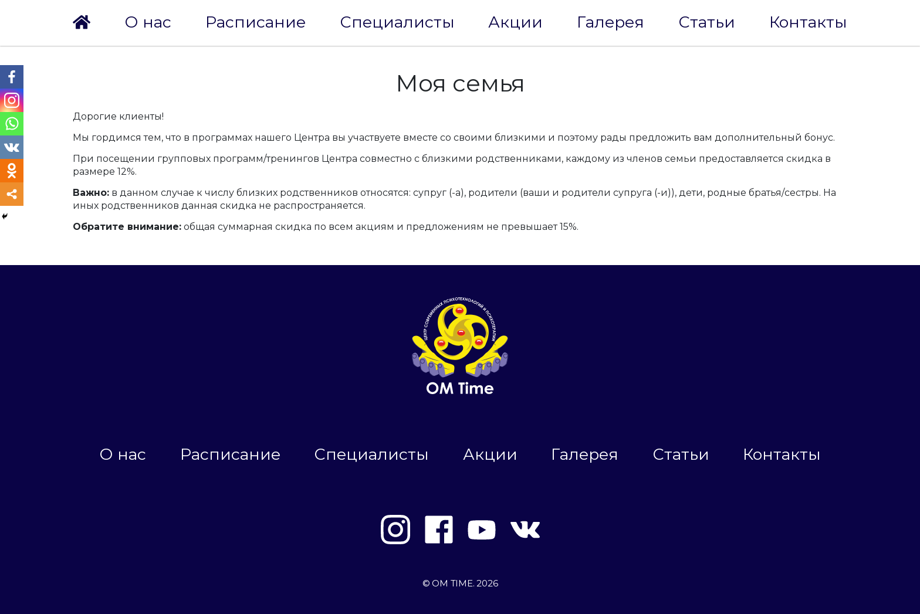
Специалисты (397, 22)
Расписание (255, 22)
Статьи (706, 22)
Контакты (808, 22)
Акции (515, 22)
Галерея (610, 22)
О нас (147, 22)
